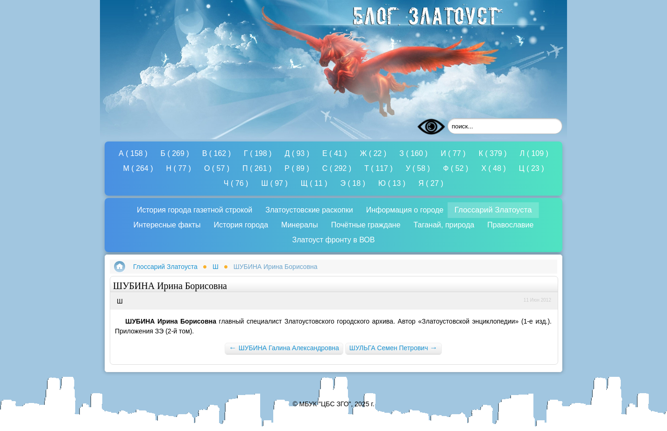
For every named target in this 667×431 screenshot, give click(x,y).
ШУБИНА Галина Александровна (284, 347)
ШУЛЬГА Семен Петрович (393, 347)
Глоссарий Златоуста (165, 266)
